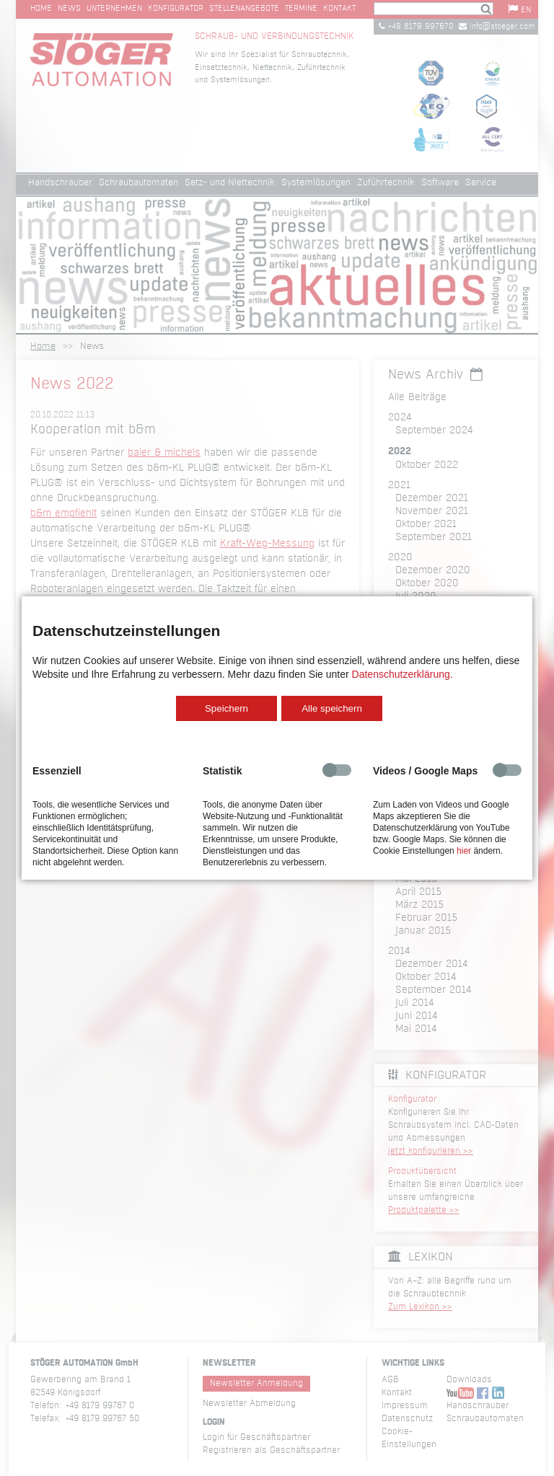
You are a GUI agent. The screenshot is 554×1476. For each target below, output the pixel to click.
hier (464, 851)
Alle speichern (332, 708)
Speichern (226, 708)
